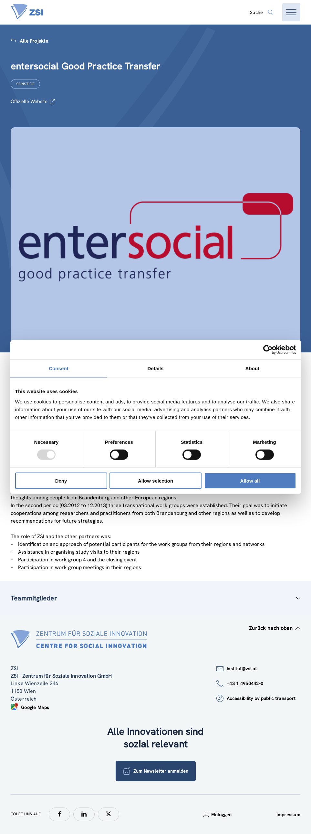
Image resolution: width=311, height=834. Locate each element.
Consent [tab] (58, 368)
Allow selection (155, 480)
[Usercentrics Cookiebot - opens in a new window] (268, 350)
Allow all (250, 480)
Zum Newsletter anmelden (155, 771)
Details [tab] (156, 368)
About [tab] (252, 368)
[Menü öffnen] (291, 12)
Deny (61, 480)
